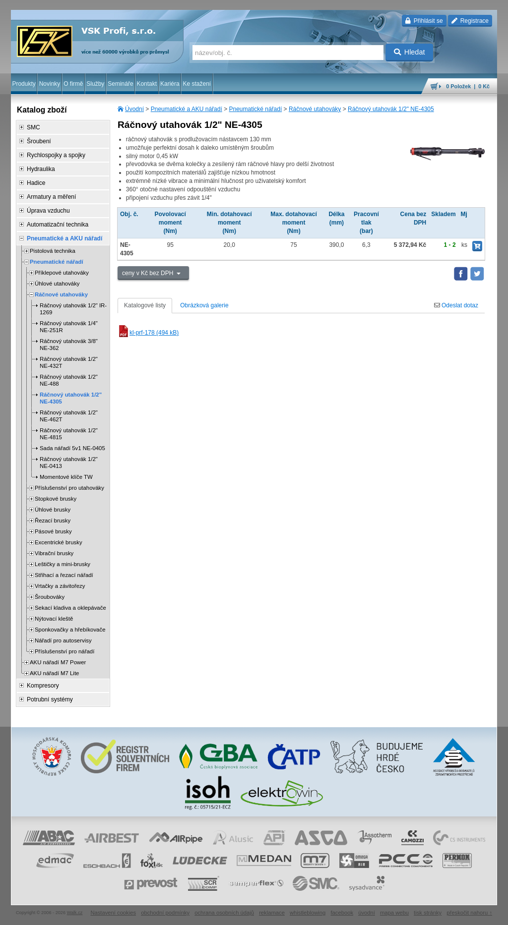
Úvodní (134, 109)
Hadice (36, 182)
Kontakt (146, 83)
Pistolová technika (52, 251)
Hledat (409, 52)
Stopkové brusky (55, 499)
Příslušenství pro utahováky (69, 488)
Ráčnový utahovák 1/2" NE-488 (69, 380)
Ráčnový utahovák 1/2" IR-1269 (73, 308)
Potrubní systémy (50, 699)
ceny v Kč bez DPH (148, 273)
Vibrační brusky (54, 553)
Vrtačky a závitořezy (60, 586)
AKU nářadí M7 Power (58, 662)
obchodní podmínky (165, 913)
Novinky (50, 83)
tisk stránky (428, 913)
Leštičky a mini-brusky (62, 564)
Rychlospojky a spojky (56, 155)
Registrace (470, 20)
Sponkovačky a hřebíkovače (70, 630)
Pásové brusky (53, 531)
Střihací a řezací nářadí (64, 575)
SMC (33, 127)
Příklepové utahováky (62, 273)
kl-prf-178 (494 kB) (148, 332)
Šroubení (39, 141)
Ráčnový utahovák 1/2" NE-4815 (69, 433)
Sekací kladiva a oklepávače (70, 608)
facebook (341, 913)
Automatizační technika (57, 224)
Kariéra (170, 83)
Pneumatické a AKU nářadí (186, 109)
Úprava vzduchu (48, 210)
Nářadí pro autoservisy (63, 640)
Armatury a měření (51, 196)
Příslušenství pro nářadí (64, 651)
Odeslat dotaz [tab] (456, 305)
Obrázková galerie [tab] (204, 305)
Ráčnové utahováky (315, 109)
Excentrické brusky (58, 542)
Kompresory (43, 685)
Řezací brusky (52, 520)
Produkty (23, 83)
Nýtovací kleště (54, 619)
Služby (95, 83)
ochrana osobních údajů (224, 913)
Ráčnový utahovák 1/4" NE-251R (69, 326)
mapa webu (394, 913)
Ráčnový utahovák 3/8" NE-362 (69, 344)
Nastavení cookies (113, 913)
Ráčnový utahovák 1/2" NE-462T (69, 415)
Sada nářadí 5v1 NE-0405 (72, 448)
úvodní (366, 913)
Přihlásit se (424, 20)
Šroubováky (49, 597)
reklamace (272, 913)
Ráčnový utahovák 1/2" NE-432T (69, 362)
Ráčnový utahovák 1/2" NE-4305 (391, 109)
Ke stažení (197, 83)
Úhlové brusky (52, 510)
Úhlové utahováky (57, 284)
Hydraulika (41, 169)
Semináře (120, 83)
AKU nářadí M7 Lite (54, 673)
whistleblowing (307, 913)
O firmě (73, 83)
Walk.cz (75, 912)
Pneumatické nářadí (255, 109)
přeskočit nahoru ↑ (469, 913)
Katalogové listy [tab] (145, 305)
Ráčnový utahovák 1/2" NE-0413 (69, 462)
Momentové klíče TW (66, 477)
